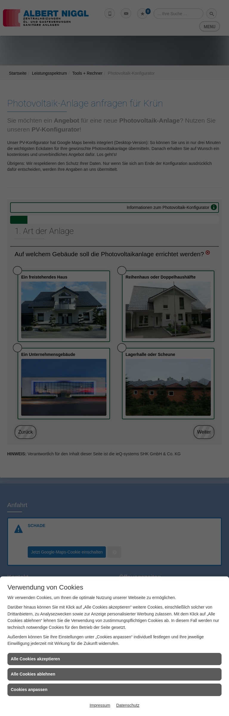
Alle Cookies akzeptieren (35, 658)
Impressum (99, 705)
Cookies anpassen (29, 689)
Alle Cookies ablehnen (33, 674)
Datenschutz (128, 705)
